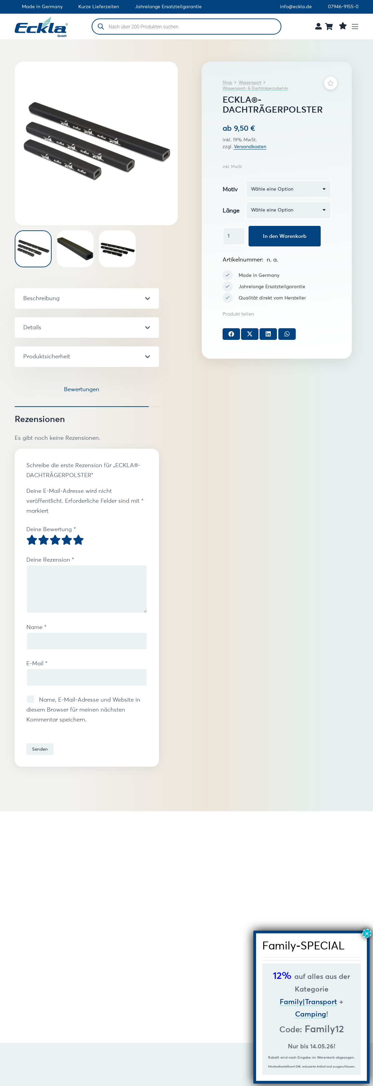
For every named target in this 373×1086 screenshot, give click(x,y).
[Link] (318, 26)
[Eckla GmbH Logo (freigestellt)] (41, 26)
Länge (231, 210)
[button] (357, 26)
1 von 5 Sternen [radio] (32, 540)
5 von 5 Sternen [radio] (78, 540)
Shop (227, 82)
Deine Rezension (50, 559)
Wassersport (250, 82)
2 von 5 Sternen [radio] (44, 540)
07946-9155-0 (343, 6)
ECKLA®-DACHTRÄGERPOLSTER (92, 978)
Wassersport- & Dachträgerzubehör (255, 88)
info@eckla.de (296, 6)
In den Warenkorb (284, 236)
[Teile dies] (231, 334)
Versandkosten (250, 147)
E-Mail (37, 663)
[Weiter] (20, 887)
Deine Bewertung (51, 529)
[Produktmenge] (234, 236)
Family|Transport (308, 1001)
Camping (310, 1013)
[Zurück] (20, 867)
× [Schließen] (366, 933)
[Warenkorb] (329, 26)
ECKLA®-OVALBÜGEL (210, 974)
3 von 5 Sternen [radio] (55, 540)
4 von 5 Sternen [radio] (67, 540)
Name (36, 627)
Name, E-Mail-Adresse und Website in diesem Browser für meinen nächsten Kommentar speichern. (83, 709)
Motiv (230, 189)
